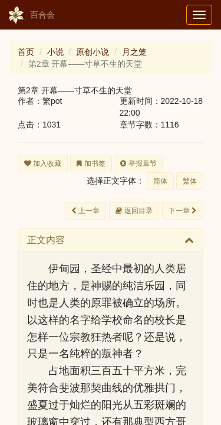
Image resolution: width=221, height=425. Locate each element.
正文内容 (46, 240)
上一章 (85, 211)
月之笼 (134, 52)
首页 (26, 52)
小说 (55, 52)
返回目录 (134, 211)
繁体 (190, 181)
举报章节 (138, 163)
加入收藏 (42, 163)
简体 (160, 181)
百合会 (32, 15)
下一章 (183, 211)
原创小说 (92, 52)
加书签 (91, 163)
